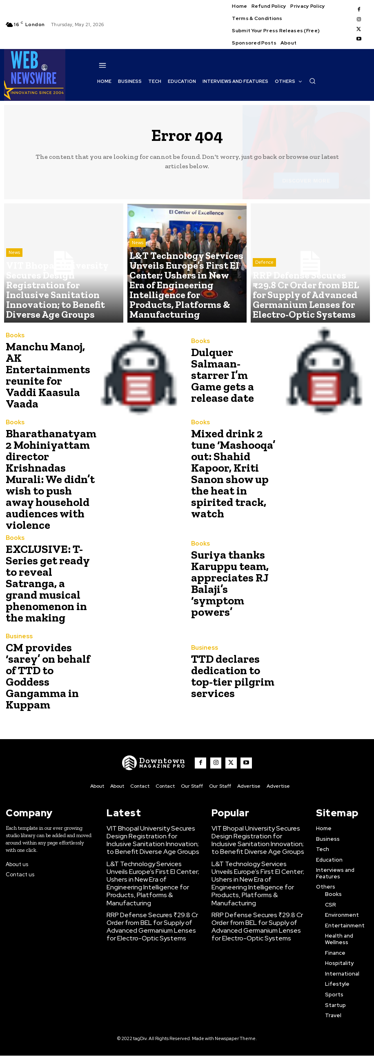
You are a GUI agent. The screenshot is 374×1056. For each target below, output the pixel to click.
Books (14, 351)
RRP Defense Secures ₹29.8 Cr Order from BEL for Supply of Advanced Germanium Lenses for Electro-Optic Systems (149, 889)
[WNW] (159, 748)
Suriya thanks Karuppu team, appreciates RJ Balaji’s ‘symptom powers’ (231, 568)
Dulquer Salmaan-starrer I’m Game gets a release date (233, 375)
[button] (312, 81)
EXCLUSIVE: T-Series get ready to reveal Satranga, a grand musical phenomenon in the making (47, 568)
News (14, 286)
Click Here (149, 1043)
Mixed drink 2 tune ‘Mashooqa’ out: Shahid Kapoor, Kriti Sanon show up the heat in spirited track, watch (234, 468)
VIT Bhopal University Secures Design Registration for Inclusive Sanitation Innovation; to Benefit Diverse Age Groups (149, 822)
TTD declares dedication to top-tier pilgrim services (232, 661)
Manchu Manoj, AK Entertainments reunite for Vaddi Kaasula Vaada (48, 375)
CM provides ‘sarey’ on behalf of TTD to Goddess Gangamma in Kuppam (47, 660)
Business (17, 631)
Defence (264, 286)
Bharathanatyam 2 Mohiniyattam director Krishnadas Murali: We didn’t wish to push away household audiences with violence (48, 472)
